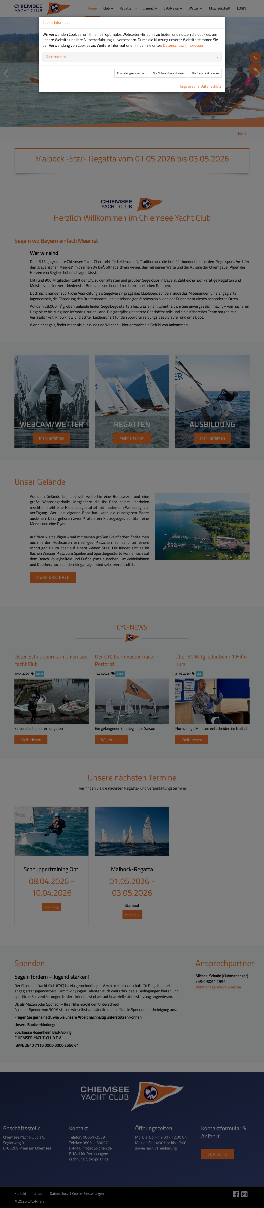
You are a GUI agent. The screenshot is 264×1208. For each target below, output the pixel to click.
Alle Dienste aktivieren (205, 73)
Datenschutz (173, 45)
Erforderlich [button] (57, 57)
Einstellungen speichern (131, 73)
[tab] (132, 56)
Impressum (195, 45)
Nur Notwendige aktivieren (169, 73)
